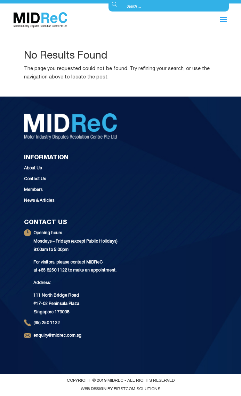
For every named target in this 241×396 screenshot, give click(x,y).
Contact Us (35, 179)
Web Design (93, 389)
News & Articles (39, 201)
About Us (33, 168)
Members (33, 190)
